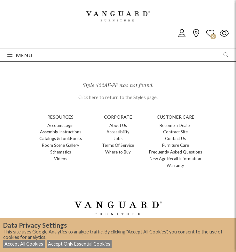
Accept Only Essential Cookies (79, 244)
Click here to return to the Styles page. (118, 97)
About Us (118, 125)
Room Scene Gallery (60, 145)
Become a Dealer (175, 125)
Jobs (118, 138)
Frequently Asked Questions (175, 151)
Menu (20, 55)
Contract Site (175, 131)
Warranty (175, 165)
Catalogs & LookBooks (60, 138)
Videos (60, 158)
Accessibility (118, 131)
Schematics (60, 151)
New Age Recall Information (175, 158)
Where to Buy (118, 151)
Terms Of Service (118, 145)
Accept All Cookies (23, 244)
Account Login (60, 125)
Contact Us (175, 138)
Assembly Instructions (60, 131)
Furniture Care (175, 145)
